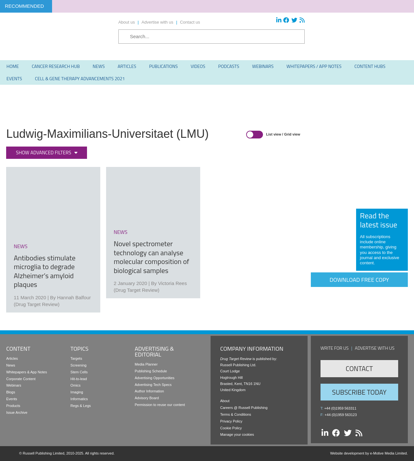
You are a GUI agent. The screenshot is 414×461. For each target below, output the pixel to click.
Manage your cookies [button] (237, 434)
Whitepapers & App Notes (26, 372)
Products (13, 406)
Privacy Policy (231, 421)
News (10, 365)
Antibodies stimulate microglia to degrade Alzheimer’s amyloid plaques (44, 271)
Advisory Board (147, 398)
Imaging (77, 392)
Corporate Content (21, 379)
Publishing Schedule (151, 371)
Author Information (149, 391)
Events (11, 399)
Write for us (335, 348)
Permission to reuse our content (160, 405)
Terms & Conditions (235, 414)
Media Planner (146, 364)
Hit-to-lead (79, 379)
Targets (76, 358)
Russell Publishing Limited (43, 453)
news (20, 246)
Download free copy (359, 279)
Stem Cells (79, 372)
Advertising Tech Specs (153, 385)
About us (126, 22)
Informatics (79, 399)
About (225, 401)
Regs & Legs (81, 406)
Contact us (190, 22)
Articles (12, 358)
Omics (76, 385)
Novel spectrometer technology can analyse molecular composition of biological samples (151, 257)
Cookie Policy (231, 428)
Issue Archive (16, 412)
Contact (359, 368)
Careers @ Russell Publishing (243, 408)
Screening (79, 365)
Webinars (13, 385)
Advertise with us (157, 22)
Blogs (10, 392)
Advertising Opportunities (154, 378)
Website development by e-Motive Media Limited (368, 453)
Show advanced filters (43, 152)
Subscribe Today (359, 392)
